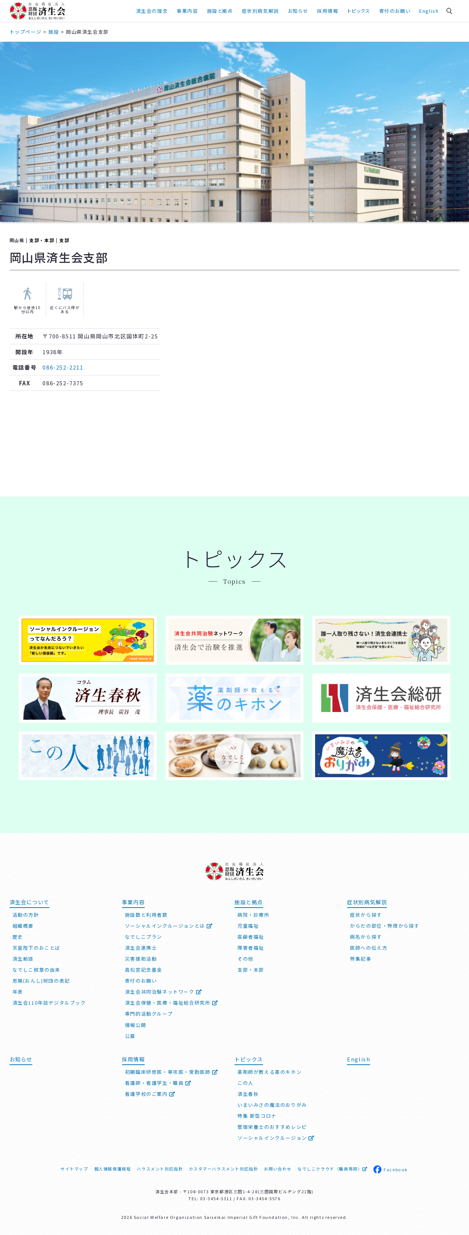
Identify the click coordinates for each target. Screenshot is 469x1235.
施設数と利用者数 (146, 914)
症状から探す (366, 914)
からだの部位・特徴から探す (385, 925)
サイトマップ (74, 1169)
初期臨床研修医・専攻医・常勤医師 (171, 1071)
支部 (64, 240)
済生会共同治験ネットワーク (163, 991)
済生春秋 (248, 1093)
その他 (245, 958)
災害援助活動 (141, 958)
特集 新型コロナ (257, 1115)
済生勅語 (23, 958)
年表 (17, 991)
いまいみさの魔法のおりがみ (272, 1104)
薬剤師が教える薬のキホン (269, 1071)
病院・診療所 (253, 914)
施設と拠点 (220, 10)
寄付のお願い (395, 10)
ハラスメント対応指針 (160, 1169)
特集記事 (360, 958)
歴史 (17, 936)
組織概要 (23, 925)
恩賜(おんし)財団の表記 (41, 980)
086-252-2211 (63, 367)
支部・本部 (41, 240)
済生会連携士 (141, 947)
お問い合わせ (278, 1169)
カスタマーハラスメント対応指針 (223, 1169)
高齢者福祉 (250, 936)
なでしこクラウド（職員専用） (333, 1169)
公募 (130, 1035)
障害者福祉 (250, 947)
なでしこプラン (143, 936)
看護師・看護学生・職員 (158, 1082)
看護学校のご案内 (150, 1093)
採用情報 (327, 10)
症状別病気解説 (260, 10)
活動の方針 (25, 914)
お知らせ (298, 10)
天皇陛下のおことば (36, 947)
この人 (245, 1082)
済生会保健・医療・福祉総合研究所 (171, 1002)
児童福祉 (248, 925)
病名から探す (366, 936)
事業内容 (187, 10)
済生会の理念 (152, 10)
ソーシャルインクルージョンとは (169, 925)
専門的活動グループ (149, 1013)
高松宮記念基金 (143, 969)
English (429, 10)
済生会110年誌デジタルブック (49, 1002)
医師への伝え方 (368, 947)
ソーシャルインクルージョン (276, 1137)
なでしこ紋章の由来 (36, 969)
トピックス (358, 10)
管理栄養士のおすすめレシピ (272, 1126)
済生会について (29, 902)
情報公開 (135, 1024)
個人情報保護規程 (112, 1169)
